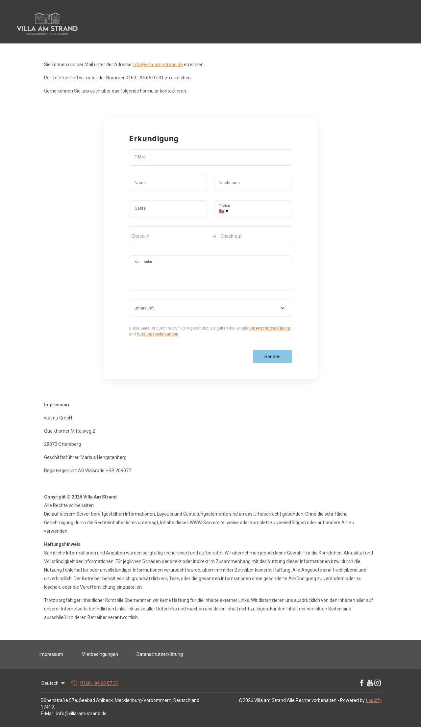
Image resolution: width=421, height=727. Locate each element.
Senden (272, 356)
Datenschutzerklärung (269, 328)
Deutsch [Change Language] (53, 683)
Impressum (51, 654)
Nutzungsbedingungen (157, 334)
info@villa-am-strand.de (158, 64)
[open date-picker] (210, 236)
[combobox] (210, 308)
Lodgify (374, 700)
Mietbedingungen (100, 654)
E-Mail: (48, 713)
